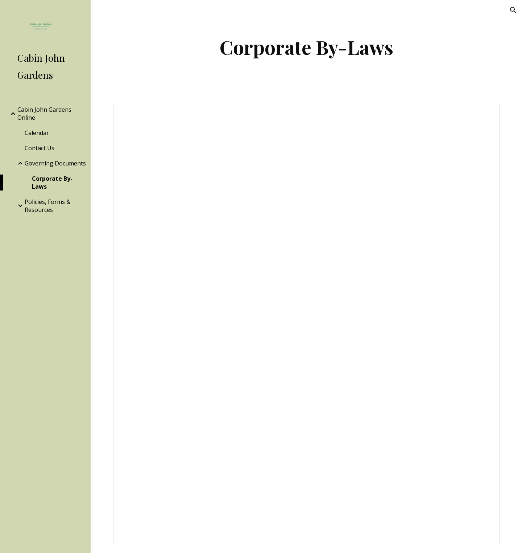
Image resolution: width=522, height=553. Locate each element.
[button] (513, 10)
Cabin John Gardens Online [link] (44, 114)
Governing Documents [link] (55, 163)
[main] (306, 47)
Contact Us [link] (39, 148)
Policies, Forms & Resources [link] (47, 206)
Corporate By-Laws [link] (52, 183)
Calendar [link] (37, 133)
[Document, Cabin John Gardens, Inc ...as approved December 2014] (306, 323)
